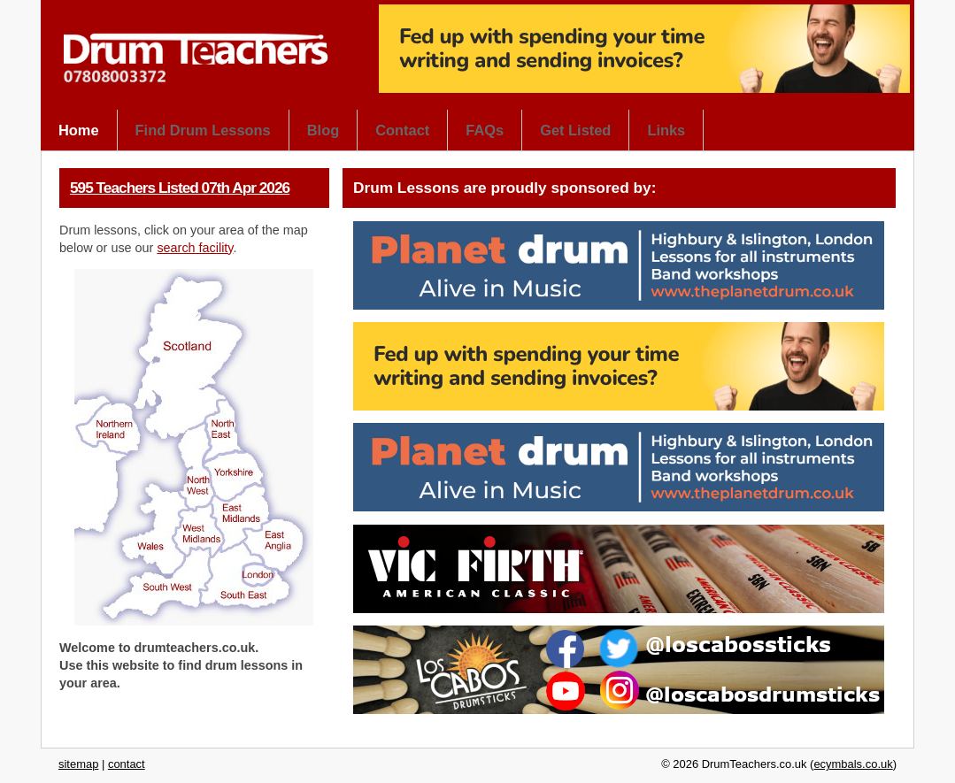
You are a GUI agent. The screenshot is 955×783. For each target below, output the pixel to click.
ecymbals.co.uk (852, 764)
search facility (195, 248)
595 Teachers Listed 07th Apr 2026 (179, 187)
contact (126, 764)
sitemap (78, 764)
